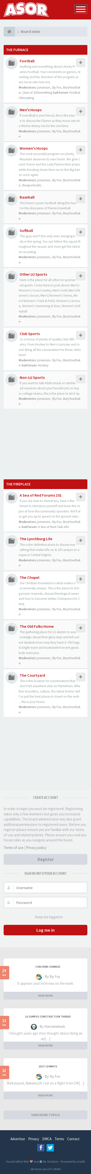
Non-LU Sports (32, 377)
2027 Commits (48, 1066)
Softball (26, 230)
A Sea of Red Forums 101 (41, 495)
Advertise (17, 1139)
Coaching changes (47, 966)
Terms (59, 1139)
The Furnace (17, 49)
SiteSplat (52, 1161)
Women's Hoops (34, 148)
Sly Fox (56, 87)
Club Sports (30, 333)
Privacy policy (36, 847)
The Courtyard (32, 675)
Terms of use (14, 847)
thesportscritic (31, 185)
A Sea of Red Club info (53, 527)
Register (46, 859)
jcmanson (43, 87)
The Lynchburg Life (36, 538)
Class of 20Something (37, 93)
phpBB (80, 1161)
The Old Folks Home (37, 626)
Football (27, 60)
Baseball (27, 197)
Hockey (43, 365)
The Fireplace (18, 484)
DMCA (46, 1139)
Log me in (45, 930)
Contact (73, 1139)
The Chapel (29, 577)
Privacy (33, 1139)
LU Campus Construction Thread (48, 1016)
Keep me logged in (46, 917)
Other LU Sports (33, 274)
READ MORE (45, 995)
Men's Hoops (30, 109)
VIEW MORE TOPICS (45, 1115)
